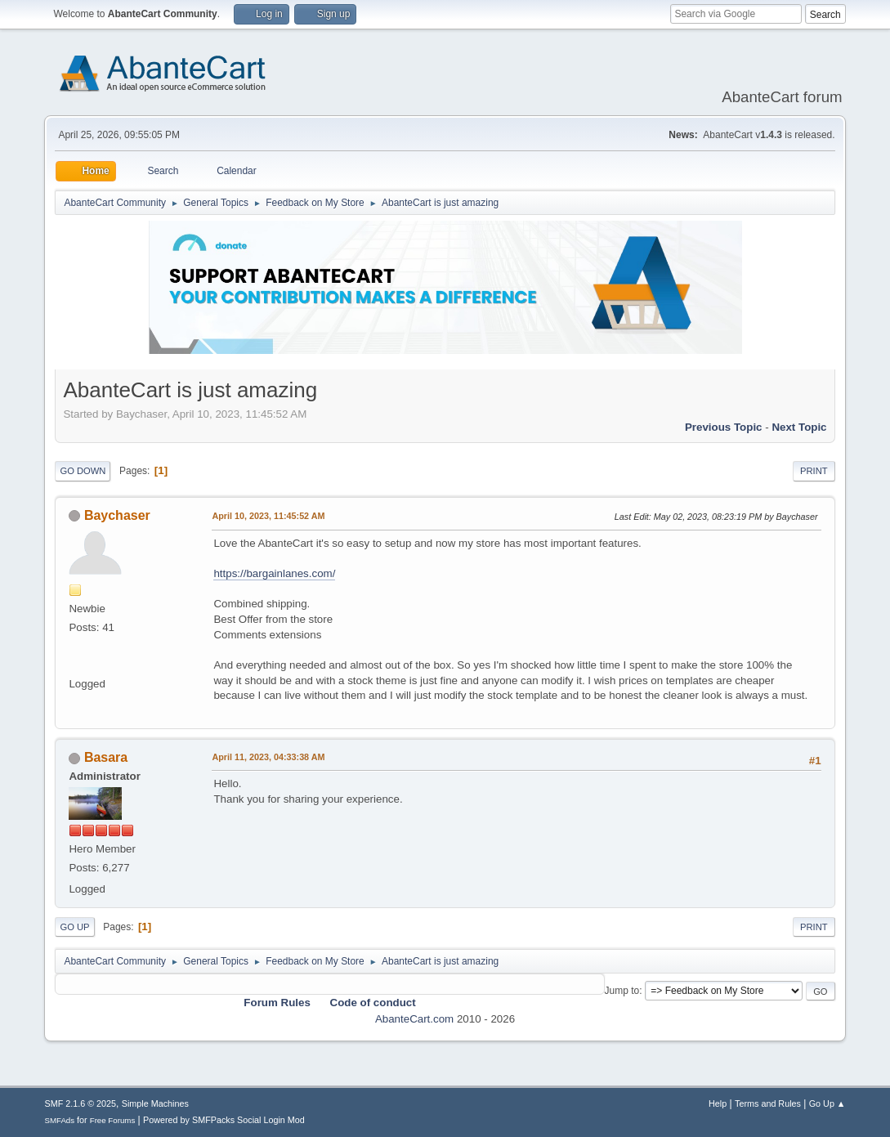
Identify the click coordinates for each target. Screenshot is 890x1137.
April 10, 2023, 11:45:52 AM (268, 516)
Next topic (798, 427)
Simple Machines (155, 1103)
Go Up (74, 927)
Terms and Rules (768, 1103)
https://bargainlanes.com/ (274, 573)
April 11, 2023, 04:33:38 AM (268, 757)
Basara (105, 757)
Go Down (82, 471)
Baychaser (117, 515)
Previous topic (724, 427)
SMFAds (59, 1120)
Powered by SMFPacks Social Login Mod (224, 1120)
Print (814, 471)
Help (718, 1103)
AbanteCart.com (414, 1019)
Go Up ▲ (827, 1103)
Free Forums (113, 1120)
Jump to (622, 990)
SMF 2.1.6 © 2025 (80, 1103)
